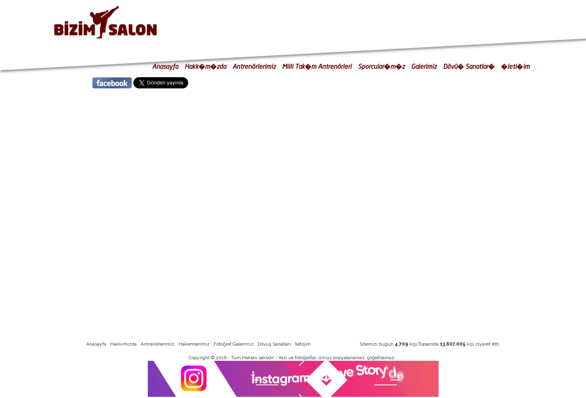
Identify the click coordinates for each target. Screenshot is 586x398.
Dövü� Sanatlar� (469, 66)
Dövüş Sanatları (274, 344)
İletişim (303, 344)
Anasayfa (165, 66)
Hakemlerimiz (194, 344)
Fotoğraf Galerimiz (234, 344)
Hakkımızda (123, 344)
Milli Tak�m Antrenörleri (317, 66)
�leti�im (515, 66)
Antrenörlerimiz (254, 66)
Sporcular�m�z (381, 66)
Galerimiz (424, 66)
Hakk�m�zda (205, 66)
